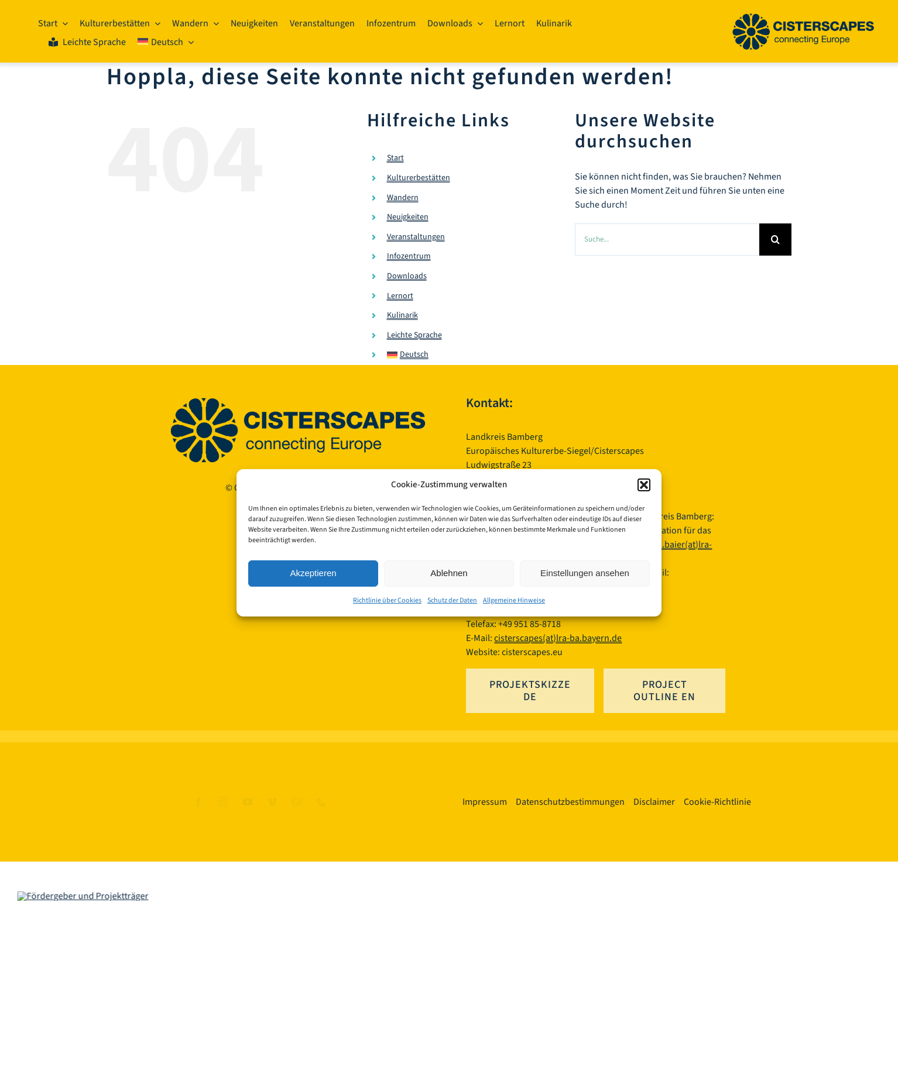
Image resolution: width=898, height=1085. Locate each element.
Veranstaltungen (416, 237)
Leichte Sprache (414, 335)
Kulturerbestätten (418, 178)
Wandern (403, 198)
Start (395, 158)
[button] (644, 485)
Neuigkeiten (408, 217)
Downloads (407, 276)
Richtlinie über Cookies (387, 600)
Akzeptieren (313, 573)
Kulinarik (402, 315)
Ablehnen (448, 573)
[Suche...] (667, 239)
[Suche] (775, 239)
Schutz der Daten (452, 600)
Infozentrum (409, 257)
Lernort (400, 296)
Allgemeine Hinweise (514, 600)
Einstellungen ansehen (584, 573)
